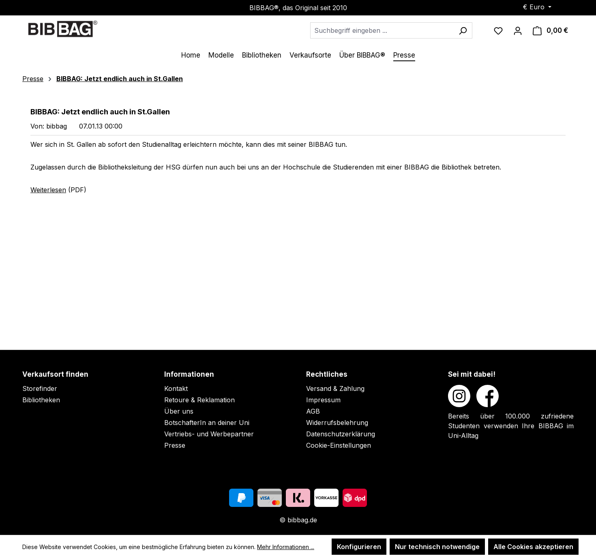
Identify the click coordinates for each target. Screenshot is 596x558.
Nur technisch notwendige (437, 547)
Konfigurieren (359, 547)
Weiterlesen (48, 190)
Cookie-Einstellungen (338, 445)
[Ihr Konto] (517, 30)
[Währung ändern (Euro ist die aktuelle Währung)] (537, 7)
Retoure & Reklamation (199, 400)
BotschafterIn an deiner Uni (206, 422)
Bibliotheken (41, 400)
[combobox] (382, 30)
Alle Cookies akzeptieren (533, 547)
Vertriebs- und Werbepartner (209, 434)
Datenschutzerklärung (340, 434)
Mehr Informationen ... (285, 546)
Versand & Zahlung (335, 388)
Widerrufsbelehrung (337, 422)
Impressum (323, 400)
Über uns (178, 411)
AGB (313, 411)
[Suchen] (462, 30)
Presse (174, 445)
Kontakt (176, 388)
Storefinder (39, 388)
